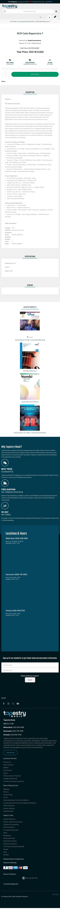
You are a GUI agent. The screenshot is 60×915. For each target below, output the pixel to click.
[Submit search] (5, 11)
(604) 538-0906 (13, 727)
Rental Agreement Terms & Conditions (17, 803)
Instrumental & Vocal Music (27, 21)
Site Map (55, 901)
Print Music (13, 21)
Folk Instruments (9, 832)
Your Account (8, 771)
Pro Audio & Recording (11, 835)
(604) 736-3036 (13, 731)
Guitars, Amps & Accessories (13, 826)
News (5, 858)
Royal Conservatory (34, 40)
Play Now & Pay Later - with (42, 1)
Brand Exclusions (9, 812)
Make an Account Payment (13, 777)
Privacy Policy (8, 797)
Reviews (6, 861)
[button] (10, 62)
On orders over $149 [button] (29, 64)
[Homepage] (15, 6)
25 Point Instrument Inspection (14, 783)
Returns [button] (50, 64)
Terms (5, 800)
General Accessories (10, 849)
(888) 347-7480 (8, 724)
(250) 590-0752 (12, 735)
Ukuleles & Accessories (12, 829)
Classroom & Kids (9, 844)
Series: (7, 271)
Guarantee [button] (10, 64)
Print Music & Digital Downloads (14, 852)
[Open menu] (55, 11)
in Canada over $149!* (18, 1)
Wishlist (6, 768)
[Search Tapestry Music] (28, 11)
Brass (5, 838)
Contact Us (10, 753)
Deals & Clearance (9, 823)
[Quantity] (6, 74)
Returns (6, 794)
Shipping (6, 791)
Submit (30, 680)
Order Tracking (8, 765)
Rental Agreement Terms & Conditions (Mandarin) (21, 806)
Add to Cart (35, 74)
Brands (5, 855)
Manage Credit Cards (10, 780)
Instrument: (9, 263)
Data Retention (8, 815)
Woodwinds (7, 841)
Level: (7, 267)
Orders (5, 774)
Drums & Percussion (10, 846)
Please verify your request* (30, 676)
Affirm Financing (9, 809)
